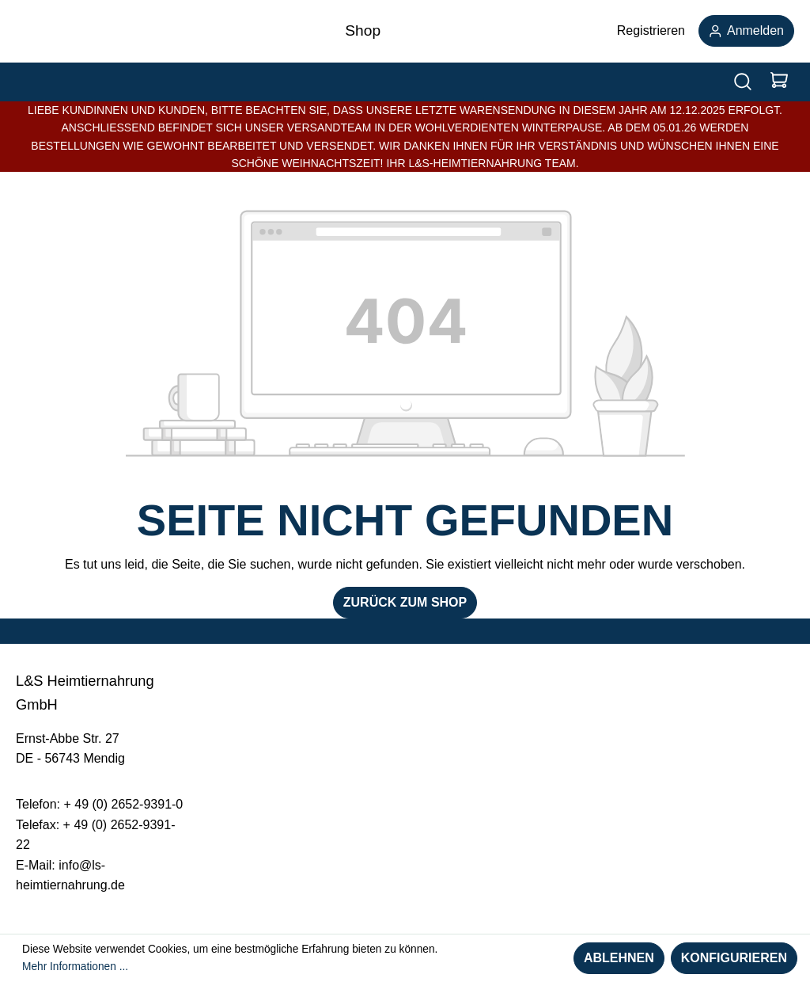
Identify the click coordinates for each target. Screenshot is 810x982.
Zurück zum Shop (405, 602)
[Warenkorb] (779, 82)
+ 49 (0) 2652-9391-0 (123, 804)
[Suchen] (742, 82)
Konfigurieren (734, 958)
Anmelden (746, 30)
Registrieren (651, 30)
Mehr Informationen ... (75, 966)
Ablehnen (619, 958)
